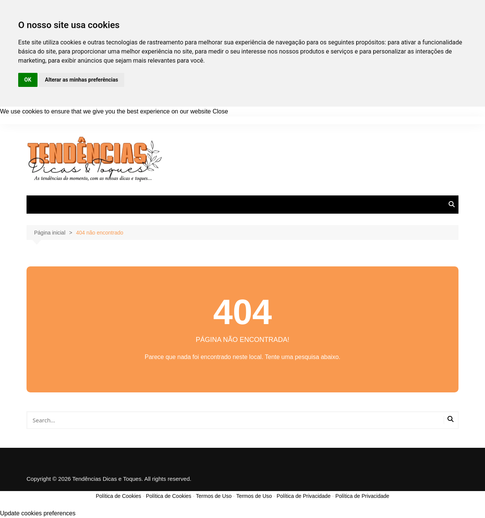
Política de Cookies (118, 496)
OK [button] (27, 80)
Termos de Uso (214, 496)
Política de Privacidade (303, 496)
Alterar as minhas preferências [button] (81, 80)
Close (220, 111)
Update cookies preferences (37, 513)
